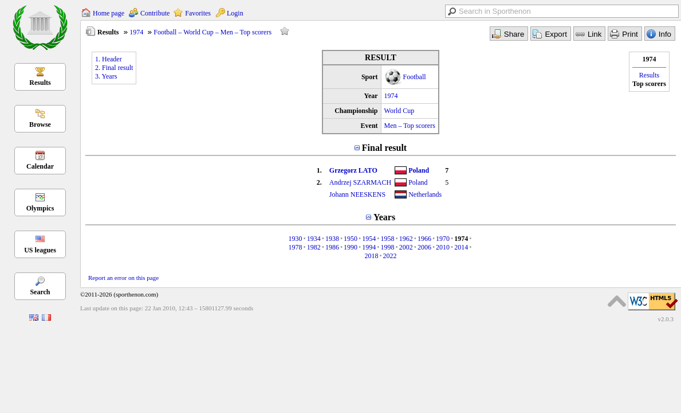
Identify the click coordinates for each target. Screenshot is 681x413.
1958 (388, 239)
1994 (369, 247)
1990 (350, 247)
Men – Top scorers (409, 126)
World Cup (399, 111)
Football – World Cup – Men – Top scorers (212, 32)
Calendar (40, 166)
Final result (384, 148)
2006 (424, 247)
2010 (443, 247)
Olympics (40, 208)
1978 (295, 247)
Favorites (198, 13)
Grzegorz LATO (353, 170)
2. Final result (114, 68)
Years (384, 217)
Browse (40, 124)
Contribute (155, 13)
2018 (371, 256)
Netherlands (425, 194)
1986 (332, 247)
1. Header (108, 59)
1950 (350, 239)
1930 (295, 239)
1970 (443, 239)
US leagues (40, 250)
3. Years (106, 76)
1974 (136, 32)
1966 (424, 239)
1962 (406, 239)
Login (235, 13)
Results (39, 83)
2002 (406, 247)
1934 (314, 239)
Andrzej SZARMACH (360, 182)
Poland (418, 170)
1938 (332, 239)
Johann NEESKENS (357, 194)
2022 (390, 256)
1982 (314, 247)
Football (414, 77)
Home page (108, 13)
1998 (388, 247)
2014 (461, 247)
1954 (369, 239)
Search (40, 292)
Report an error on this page (123, 277)
